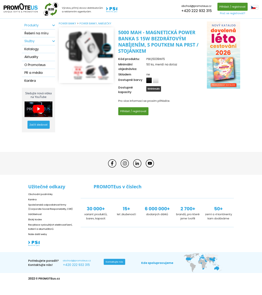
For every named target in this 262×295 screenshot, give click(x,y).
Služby (29, 41)
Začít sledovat (38, 125)
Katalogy (31, 49)
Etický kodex (36, 223)
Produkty (31, 25)
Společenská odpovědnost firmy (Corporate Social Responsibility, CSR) (50, 209)
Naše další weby (39, 242)
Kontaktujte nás (116, 271)
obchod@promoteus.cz (195, 6)
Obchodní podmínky (41, 194)
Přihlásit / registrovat (231, 7)
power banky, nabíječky (95, 23)
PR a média (33, 72)
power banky (67, 23)
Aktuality (31, 57)
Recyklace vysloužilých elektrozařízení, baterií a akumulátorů (44, 233)
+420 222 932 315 (195, 10)
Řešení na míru (36, 33)
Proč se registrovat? (231, 13)
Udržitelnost (36, 218)
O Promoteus (35, 65)
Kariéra (30, 80)
